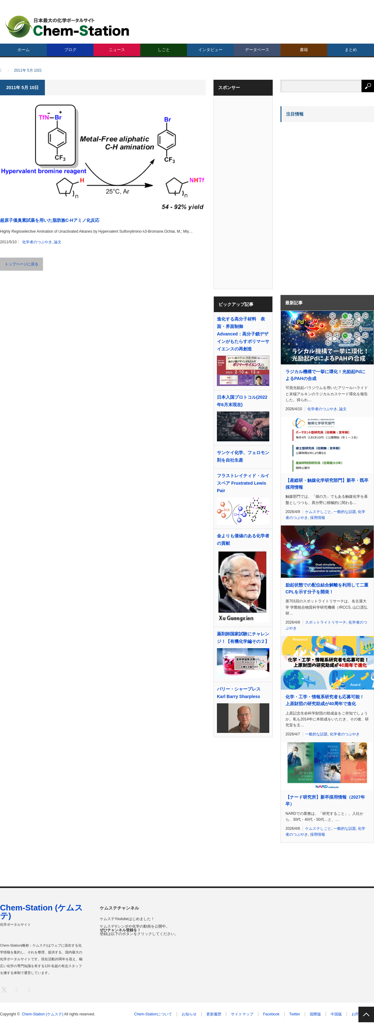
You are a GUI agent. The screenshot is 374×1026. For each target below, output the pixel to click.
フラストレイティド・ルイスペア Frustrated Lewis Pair (243, 483)
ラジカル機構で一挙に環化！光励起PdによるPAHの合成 (325, 375)
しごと (164, 49)
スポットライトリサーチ (325, 622)
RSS (29, 989)
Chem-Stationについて (153, 1014)
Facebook (271, 1014)
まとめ (351, 49)
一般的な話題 (344, 512)
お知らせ (189, 1014)
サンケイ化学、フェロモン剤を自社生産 (243, 456)
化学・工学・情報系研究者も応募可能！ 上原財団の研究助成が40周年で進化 (324, 700)
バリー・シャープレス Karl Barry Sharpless (239, 692)
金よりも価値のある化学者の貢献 (243, 539)
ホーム (23, 49)
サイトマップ (242, 1014)
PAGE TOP (366, 1014)
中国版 (336, 1014)
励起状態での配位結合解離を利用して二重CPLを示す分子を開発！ (326, 588)
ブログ (70, 49)
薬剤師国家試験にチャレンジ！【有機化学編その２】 (243, 637)
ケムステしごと (318, 512)
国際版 (315, 1014)
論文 (57, 242)
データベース (257, 49)
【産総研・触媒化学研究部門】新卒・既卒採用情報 (326, 484)
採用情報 (317, 517)
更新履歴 (213, 1014)
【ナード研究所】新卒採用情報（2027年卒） (325, 800)
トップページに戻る (21, 264)
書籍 (304, 49)
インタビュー (210, 49)
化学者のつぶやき (37, 242)
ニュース (117, 49)
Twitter (294, 1014)
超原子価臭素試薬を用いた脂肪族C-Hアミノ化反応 (49, 220)
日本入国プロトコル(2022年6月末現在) (242, 401)
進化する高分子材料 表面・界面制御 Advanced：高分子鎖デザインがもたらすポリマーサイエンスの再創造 (243, 333)
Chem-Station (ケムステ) (41, 911)
